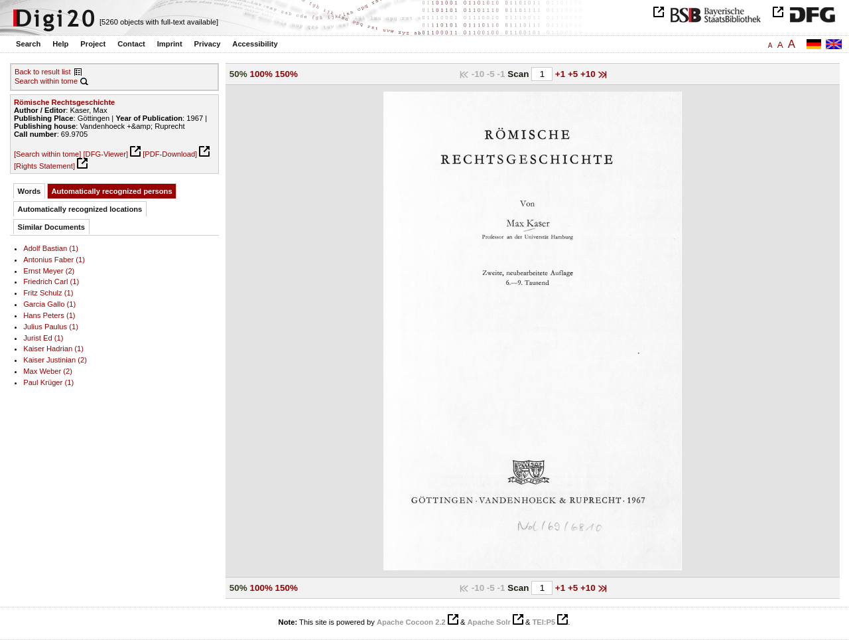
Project (92, 44)
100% (261, 74)
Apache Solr (489, 622)
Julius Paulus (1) (50, 327)
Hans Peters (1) (49, 315)
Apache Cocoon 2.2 (411, 622)
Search (28, 44)
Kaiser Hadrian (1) (53, 349)
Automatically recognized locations (80, 209)
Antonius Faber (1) (54, 260)
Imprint (169, 44)
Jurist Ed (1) (43, 338)
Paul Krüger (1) (48, 382)
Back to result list (43, 72)
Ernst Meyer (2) (48, 271)
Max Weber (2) (47, 371)
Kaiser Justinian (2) (55, 360)
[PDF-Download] (170, 154)
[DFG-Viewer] (105, 154)
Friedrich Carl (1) (51, 281)
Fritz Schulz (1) (48, 293)
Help (60, 44)
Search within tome (46, 81)
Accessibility (254, 44)
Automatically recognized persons (112, 191)
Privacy (207, 44)
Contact (131, 44)
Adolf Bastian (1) (50, 248)
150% (286, 74)
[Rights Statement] (44, 166)
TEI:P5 (543, 622)
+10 (589, 74)
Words (29, 191)
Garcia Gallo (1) (49, 304)
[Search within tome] (47, 154)
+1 (561, 74)
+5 (574, 74)
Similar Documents (51, 227)
